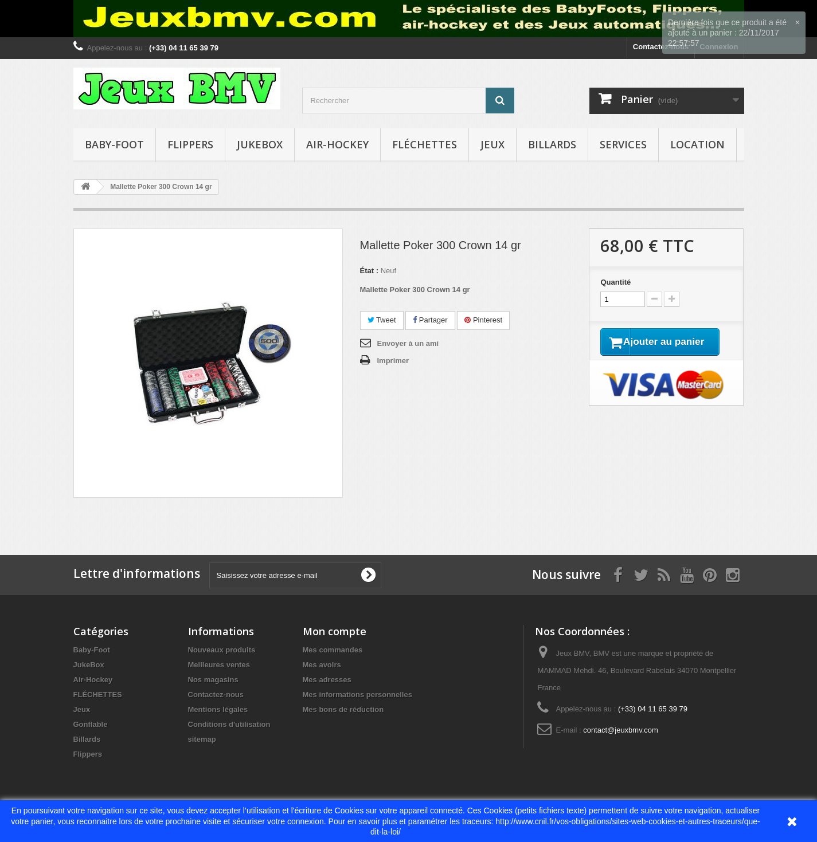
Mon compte (334, 631)
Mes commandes (333, 650)
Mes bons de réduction (343, 709)
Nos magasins (213, 679)
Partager (430, 320)
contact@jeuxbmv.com (620, 730)
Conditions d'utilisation (229, 724)
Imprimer (393, 360)
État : (369, 270)
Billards (552, 144)
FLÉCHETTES (424, 144)
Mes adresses (327, 679)
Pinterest (483, 320)
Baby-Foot (114, 144)
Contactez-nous (216, 694)
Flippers (190, 144)
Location (697, 144)
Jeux (492, 144)
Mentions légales (218, 709)
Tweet (382, 320)
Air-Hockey (337, 144)
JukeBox (260, 144)
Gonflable (90, 724)
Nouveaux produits (222, 650)
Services (623, 144)
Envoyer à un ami (408, 343)
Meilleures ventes (219, 664)
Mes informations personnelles (357, 694)
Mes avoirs (322, 664)
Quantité (615, 282)
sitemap (202, 739)
